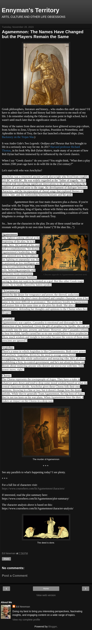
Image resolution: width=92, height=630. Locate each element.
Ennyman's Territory (30, 10)
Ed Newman (23, 606)
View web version (46, 595)
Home (46, 588)
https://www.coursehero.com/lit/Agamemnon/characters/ (33, 488)
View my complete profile (26, 619)
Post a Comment (15, 575)
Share (6, 559)
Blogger (52, 626)
